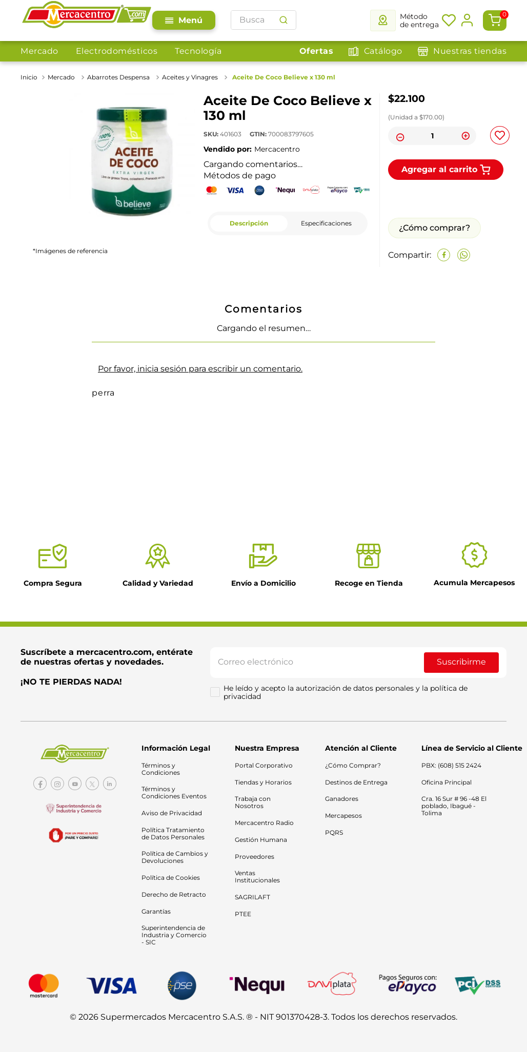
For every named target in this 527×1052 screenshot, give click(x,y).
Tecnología (198, 51)
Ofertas (316, 51)
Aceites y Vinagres (190, 77)
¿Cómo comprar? (434, 228)
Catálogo (383, 51)
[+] (465, 136)
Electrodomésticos (117, 51)
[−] (399, 136)
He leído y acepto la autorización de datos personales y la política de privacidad (347, 695)
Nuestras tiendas (469, 51)
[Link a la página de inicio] (30, 77)
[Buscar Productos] (283, 20)
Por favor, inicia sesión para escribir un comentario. (200, 369)
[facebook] (443, 255)
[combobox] (263, 20)
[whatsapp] (463, 255)
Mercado (39, 51)
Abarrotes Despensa (118, 77)
